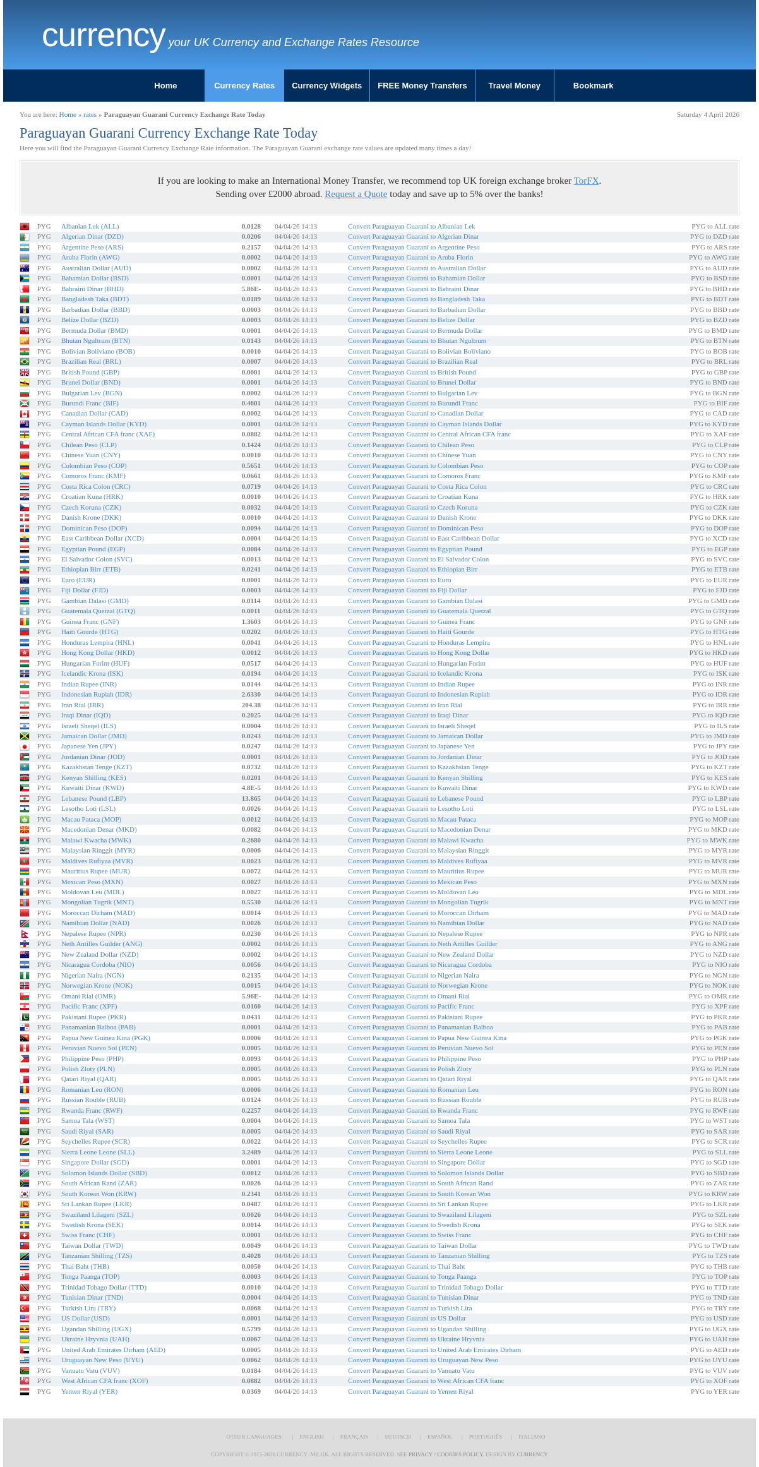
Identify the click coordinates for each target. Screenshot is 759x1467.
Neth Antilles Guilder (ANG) (102, 943)
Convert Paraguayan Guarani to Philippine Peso (414, 1058)
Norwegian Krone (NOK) (97, 985)
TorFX (586, 181)
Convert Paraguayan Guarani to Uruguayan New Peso (423, 1359)
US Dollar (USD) (85, 1318)
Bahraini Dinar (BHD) (92, 288)
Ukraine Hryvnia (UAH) (95, 1339)
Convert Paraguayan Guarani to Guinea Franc (411, 621)
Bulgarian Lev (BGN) (92, 393)
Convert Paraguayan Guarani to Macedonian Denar (419, 829)
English (311, 1437)
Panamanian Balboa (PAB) (98, 1027)
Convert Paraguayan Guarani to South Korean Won (419, 1193)
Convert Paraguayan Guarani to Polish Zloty (410, 1068)
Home (165, 85)
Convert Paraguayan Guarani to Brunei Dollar (412, 382)
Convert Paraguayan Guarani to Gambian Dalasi (415, 600)
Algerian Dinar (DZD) (92, 236)
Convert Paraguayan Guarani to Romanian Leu (413, 1089)
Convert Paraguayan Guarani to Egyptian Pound (415, 549)
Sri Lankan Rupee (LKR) (96, 1203)
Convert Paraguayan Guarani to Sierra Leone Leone (420, 1152)
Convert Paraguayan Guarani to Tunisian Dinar (413, 1297)
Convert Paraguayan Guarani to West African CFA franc (426, 1380)
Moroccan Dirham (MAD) (98, 912)
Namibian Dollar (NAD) (95, 922)
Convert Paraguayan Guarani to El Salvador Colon (418, 559)
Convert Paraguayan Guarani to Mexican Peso (412, 881)
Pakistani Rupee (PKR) (93, 1017)
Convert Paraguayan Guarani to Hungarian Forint (417, 663)
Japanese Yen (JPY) (88, 746)
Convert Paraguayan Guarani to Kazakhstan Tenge (418, 766)
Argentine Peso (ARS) (92, 247)
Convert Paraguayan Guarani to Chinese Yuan (411, 454)
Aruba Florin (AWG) (90, 257)
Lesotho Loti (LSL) (88, 808)
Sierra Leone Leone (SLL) (97, 1152)
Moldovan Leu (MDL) (92, 891)
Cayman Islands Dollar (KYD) (103, 424)
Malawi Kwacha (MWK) (96, 840)
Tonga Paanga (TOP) (90, 1276)
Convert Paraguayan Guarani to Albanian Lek (411, 226)
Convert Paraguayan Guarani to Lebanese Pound (415, 798)
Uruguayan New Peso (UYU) (102, 1359)
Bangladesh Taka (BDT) (95, 298)
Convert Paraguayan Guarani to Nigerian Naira (413, 975)
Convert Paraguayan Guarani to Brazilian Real (412, 361)
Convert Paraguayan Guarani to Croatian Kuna (413, 496)
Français (354, 1437)
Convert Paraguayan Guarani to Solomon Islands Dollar (425, 1173)
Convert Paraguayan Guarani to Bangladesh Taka (416, 298)
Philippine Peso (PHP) (92, 1058)
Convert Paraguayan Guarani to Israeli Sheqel (411, 725)
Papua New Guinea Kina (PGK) (105, 1037)
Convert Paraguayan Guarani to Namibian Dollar (416, 922)
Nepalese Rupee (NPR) (93, 933)
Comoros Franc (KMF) (93, 475)
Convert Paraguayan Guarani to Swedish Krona (414, 1224)
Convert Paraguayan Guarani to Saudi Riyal (409, 1131)
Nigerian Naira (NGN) (92, 975)
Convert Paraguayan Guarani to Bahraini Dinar (413, 288)
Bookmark (593, 85)
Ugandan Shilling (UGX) (96, 1328)
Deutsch (398, 1437)
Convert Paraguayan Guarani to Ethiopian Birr (412, 569)
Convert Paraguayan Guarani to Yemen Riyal (411, 1391)
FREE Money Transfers (422, 85)
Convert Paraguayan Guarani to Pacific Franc (411, 1006)
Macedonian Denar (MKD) (99, 829)
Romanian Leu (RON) (92, 1089)
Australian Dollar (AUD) (96, 268)
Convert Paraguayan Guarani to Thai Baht (406, 1266)
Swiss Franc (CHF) (88, 1234)
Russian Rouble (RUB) (93, 1099)
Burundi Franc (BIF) (90, 403)
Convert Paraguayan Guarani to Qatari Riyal (410, 1078)
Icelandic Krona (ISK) (92, 673)
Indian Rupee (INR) (89, 684)
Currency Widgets (327, 85)
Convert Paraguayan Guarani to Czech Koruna (412, 507)
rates (90, 114)
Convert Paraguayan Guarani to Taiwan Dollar (412, 1245)
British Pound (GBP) (90, 372)
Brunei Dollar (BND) (91, 382)
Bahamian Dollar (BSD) (95, 278)
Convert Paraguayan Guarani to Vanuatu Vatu (411, 1370)
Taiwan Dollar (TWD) (92, 1245)
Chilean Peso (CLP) (89, 444)
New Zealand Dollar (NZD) (99, 954)
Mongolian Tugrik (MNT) (97, 902)
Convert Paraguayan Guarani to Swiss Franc (409, 1234)
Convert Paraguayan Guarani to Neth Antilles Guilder (422, 943)
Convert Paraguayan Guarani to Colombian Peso (415, 465)
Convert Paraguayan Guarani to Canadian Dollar (415, 413)
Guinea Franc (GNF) (90, 621)
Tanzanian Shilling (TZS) (96, 1255)
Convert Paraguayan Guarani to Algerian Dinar (413, 236)
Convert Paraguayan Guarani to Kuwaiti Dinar (412, 787)
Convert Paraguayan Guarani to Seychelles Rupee (417, 1141)
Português (485, 1437)
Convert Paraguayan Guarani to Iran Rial (405, 705)
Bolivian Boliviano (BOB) (98, 351)
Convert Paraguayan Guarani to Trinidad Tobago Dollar (425, 1287)
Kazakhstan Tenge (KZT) (96, 766)
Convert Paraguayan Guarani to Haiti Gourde (411, 631)
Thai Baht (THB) (85, 1266)
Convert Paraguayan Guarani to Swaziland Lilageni (419, 1214)
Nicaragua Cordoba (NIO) (97, 964)
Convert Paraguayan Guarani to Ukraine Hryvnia (416, 1339)
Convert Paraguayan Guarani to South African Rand (420, 1183)
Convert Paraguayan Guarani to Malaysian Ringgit (418, 850)
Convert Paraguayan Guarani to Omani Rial (409, 996)
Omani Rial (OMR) (88, 996)
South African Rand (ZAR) (98, 1183)
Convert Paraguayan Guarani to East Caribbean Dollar (423, 538)
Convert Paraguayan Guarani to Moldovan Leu (413, 891)
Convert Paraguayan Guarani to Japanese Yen (411, 746)
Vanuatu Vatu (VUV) (90, 1370)
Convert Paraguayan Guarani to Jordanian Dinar (415, 756)
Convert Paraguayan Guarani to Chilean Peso (411, 444)
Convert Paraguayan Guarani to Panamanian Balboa (420, 1027)
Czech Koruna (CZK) (91, 507)
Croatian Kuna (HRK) (92, 496)
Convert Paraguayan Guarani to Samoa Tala (409, 1120)
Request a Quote (356, 194)
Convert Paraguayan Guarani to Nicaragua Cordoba (420, 964)
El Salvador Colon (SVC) (97, 559)
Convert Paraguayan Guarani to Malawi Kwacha (415, 840)
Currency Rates (244, 85)
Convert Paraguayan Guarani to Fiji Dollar (407, 590)
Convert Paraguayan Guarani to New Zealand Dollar (421, 954)
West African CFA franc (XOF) (104, 1380)
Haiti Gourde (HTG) (89, 631)
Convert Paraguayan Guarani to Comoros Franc (414, 475)
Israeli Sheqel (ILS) (88, 725)
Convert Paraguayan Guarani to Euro (399, 580)
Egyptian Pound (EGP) (93, 549)
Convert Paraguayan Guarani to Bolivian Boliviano (419, 351)
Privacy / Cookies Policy (446, 1454)
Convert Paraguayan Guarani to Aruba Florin (410, 257)
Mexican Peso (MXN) (92, 881)
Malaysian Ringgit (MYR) (98, 850)
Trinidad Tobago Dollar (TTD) (103, 1287)
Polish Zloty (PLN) (88, 1068)
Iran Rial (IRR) (82, 705)
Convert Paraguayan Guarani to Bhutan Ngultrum (417, 340)
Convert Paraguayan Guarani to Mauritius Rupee (416, 871)
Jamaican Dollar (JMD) (94, 735)
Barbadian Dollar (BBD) (95, 309)
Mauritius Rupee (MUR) (95, 871)
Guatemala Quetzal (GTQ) (98, 610)
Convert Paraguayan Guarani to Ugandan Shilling (417, 1328)
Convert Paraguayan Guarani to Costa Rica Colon (417, 486)
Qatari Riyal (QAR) (88, 1078)
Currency (103, 34)
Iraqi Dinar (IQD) (86, 715)
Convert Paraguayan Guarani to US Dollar (407, 1318)
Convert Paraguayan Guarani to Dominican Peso (415, 528)
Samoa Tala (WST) (88, 1120)
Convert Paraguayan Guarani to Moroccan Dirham (418, 912)
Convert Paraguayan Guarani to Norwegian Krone (417, 985)
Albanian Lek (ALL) (90, 226)
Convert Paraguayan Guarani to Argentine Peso (413, 247)
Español (440, 1437)
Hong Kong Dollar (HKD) (97, 652)
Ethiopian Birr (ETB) (91, 569)
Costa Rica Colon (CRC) (96, 486)
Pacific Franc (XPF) (89, 1006)
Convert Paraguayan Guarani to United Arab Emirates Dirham (434, 1349)
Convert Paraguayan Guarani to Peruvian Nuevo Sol (420, 1047)
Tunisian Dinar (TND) (92, 1297)
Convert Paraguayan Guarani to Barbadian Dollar (417, 309)
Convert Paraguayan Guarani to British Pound (412, 372)
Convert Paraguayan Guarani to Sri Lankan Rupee (417, 1203)
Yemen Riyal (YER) (89, 1391)
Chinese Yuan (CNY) (91, 454)
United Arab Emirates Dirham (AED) (113, 1349)
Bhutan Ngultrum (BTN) (95, 340)
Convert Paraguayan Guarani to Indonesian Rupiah (419, 694)
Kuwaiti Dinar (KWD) (92, 787)
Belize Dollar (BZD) (90, 319)
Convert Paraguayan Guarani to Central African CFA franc (429, 434)
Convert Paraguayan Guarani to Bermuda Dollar (415, 330)
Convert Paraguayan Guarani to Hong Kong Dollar (418, 652)
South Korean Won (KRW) (98, 1193)
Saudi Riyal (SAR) (87, 1131)
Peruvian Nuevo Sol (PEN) (98, 1047)
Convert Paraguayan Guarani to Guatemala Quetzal (419, 610)
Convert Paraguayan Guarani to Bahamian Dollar (416, 278)
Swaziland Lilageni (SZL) (97, 1214)
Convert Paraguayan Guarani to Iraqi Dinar (408, 715)
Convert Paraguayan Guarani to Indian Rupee (411, 684)
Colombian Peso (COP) (94, 465)
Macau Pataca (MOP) (91, 819)
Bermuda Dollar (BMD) (94, 330)
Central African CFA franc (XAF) (108, 434)
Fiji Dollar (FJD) (85, 590)
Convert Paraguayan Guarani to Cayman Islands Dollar (424, 424)
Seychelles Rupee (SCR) (95, 1141)
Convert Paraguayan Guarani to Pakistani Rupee (415, 1017)
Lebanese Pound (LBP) (93, 798)
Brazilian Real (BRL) (91, 361)
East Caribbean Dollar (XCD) (102, 538)
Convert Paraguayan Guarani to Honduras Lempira (419, 642)
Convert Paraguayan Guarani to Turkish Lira (410, 1308)
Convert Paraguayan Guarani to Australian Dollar (417, 268)
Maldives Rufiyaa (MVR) (97, 861)
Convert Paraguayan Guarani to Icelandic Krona (415, 673)
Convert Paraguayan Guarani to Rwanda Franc (413, 1110)
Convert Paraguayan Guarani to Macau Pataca (412, 819)
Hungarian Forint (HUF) (95, 663)
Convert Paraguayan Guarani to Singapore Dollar (416, 1162)
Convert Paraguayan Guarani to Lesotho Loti (410, 808)
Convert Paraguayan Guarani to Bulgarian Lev (412, 393)
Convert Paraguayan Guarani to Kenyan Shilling (415, 777)
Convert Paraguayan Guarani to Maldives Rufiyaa (417, 861)
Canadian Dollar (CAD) (94, 413)
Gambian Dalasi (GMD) (95, 600)
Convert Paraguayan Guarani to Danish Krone (412, 517)
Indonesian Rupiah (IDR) (96, 694)
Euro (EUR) (78, 580)
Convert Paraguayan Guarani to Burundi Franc (413, 403)
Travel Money (515, 85)
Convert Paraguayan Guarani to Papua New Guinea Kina (427, 1037)
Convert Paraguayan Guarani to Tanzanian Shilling (418, 1255)
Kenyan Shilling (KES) (93, 777)
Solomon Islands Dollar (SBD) (104, 1173)
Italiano (531, 1437)
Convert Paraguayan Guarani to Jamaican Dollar (415, 735)
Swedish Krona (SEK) (92, 1224)
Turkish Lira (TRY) (88, 1308)
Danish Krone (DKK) (91, 517)
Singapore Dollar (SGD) (95, 1162)
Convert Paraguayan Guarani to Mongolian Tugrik (418, 902)
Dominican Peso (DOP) (94, 528)
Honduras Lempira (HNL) (97, 642)
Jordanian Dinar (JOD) (93, 756)
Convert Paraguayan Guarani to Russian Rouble (414, 1099)
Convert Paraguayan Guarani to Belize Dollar (411, 319)
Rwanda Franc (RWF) (92, 1110)
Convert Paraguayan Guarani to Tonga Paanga (412, 1276)
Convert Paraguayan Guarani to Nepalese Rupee (415, 933)
